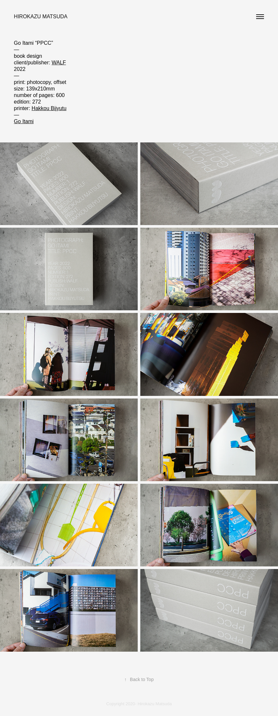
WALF (59, 62)
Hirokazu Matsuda (41, 16)
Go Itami (24, 121)
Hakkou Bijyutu (49, 108)
